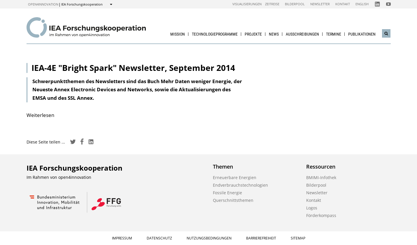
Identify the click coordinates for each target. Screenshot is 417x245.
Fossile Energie (227, 192)
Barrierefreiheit (261, 238)
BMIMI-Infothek (321, 177)
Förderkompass (321, 215)
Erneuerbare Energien (234, 177)
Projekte (253, 34)
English (362, 4)
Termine (333, 34)
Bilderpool (295, 4)
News (274, 34)
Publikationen (362, 34)
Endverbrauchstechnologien (240, 185)
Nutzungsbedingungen (209, 238)
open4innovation (43, 4)
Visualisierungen (247, 4)
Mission (177, 34)
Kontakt (342, 4)
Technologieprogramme (215, 34)
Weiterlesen (40, 115)
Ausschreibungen (302, 34)
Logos (311, 208)
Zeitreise (272, 4)
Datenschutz (159, 238)
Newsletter (320, 4)
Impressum (122, 238)
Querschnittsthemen (233, 200)
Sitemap (298, 238)
